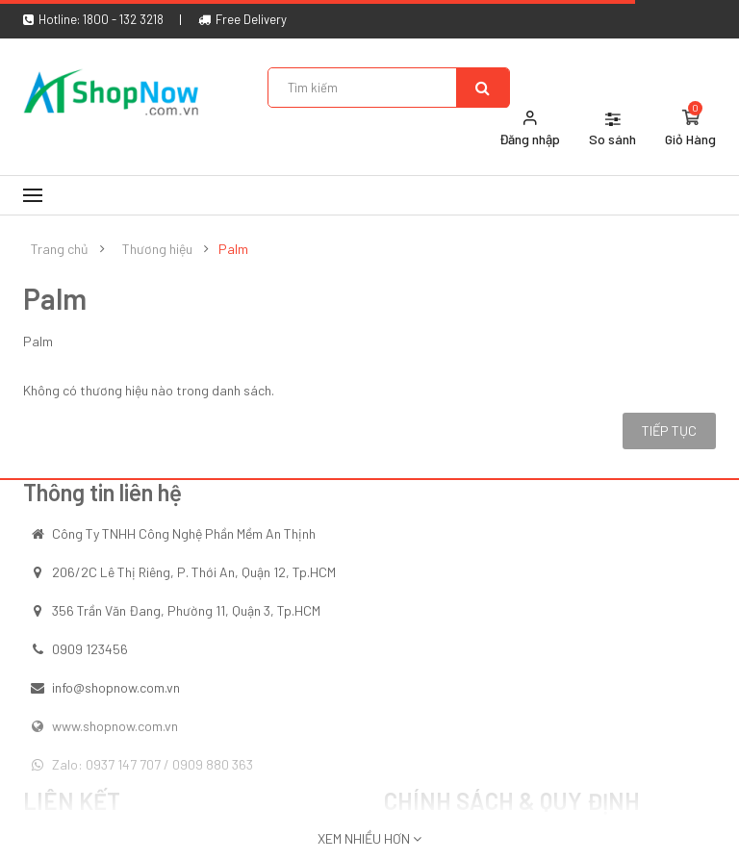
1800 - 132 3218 (123, 19)
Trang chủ (60, 249)
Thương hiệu (157, 249)
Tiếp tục (669, 430)
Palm (233, 249)
